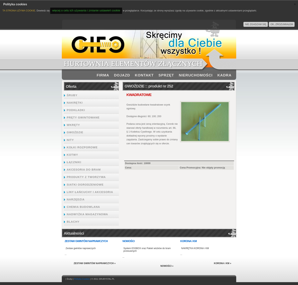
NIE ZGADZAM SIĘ (255, 24)
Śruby (69, 279)
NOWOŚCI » (166, 266)
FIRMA (103, 75)
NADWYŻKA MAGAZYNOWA (87, 214)
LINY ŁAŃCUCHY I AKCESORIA (90, 192)
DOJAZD (122, 75)
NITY (70, 139)
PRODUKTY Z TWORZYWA (86, 177)
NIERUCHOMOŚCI (196, 75)
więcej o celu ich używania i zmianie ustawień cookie (86, 10)
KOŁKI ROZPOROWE (82, 147)
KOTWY (72, 154)
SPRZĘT (166, 75)
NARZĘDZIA (76, 199)
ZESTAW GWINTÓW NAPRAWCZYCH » (95, 263)
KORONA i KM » (222, 263)
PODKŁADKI (76, 110)
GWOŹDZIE (75, 132)
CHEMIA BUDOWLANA (83, 206)
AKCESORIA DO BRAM (84, 169)
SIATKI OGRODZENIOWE (85, 184)
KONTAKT (144, 75)
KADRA (224, 75)
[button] (295, 4)
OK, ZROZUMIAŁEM (282, 24)
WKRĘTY (73, 124)
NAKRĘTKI (75, 102)
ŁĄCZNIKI (74, 162)
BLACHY (73, 221)
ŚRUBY (72, 95)
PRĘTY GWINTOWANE (83, 117)
